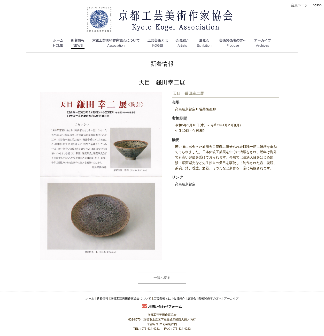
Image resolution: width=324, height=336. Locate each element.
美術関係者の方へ (232, 40)
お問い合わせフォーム (162, 306)
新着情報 (78, 40)
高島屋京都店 (185, 184)
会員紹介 (182, 40)
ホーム (58, 40)
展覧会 (204, 40)
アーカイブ (262, 40)
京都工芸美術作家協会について (116, 40)
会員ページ (299, 5)
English (316, 5)
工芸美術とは (157, 40)
